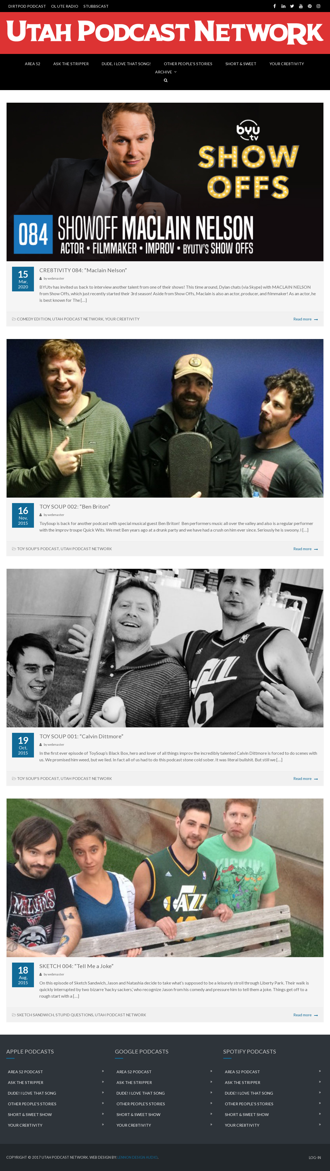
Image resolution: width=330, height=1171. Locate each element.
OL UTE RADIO (64, 6)
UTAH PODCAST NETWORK (77, 319)
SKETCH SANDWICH (35, 1014)
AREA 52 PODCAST (25, 1071)
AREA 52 (32, 63)
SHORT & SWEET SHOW (30, 1114)
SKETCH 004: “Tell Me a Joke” (76, 966)
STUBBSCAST (96, 6)
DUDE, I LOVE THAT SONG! (126, 63)
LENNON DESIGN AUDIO (137, 1157)
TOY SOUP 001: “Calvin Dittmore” (81, 736)
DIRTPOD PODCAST (27, 6)
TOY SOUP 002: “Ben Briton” (74, 506)
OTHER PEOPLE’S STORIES (188, 63)
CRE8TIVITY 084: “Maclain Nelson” (83, 270)
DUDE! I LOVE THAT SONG (32, 1093)
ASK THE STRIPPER (71, 63)
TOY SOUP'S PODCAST (38, 548)
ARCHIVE (163, 72)
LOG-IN (315, 1157)
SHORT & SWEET (240, 63)
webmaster (56, 278)
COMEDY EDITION (34, 319)
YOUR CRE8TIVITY (287, 63)
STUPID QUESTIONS (74, 1014)
